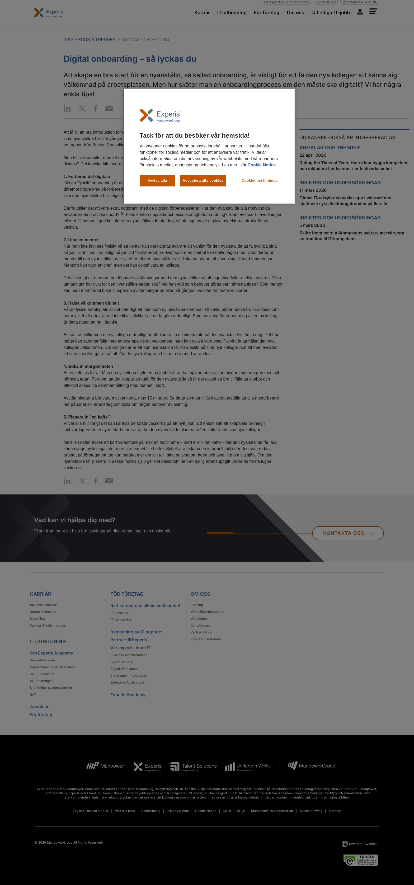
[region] (209, 146)
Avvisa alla (157, 180)
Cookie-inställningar (260, 180)
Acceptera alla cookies (203, 180)
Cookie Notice (262, 165)
